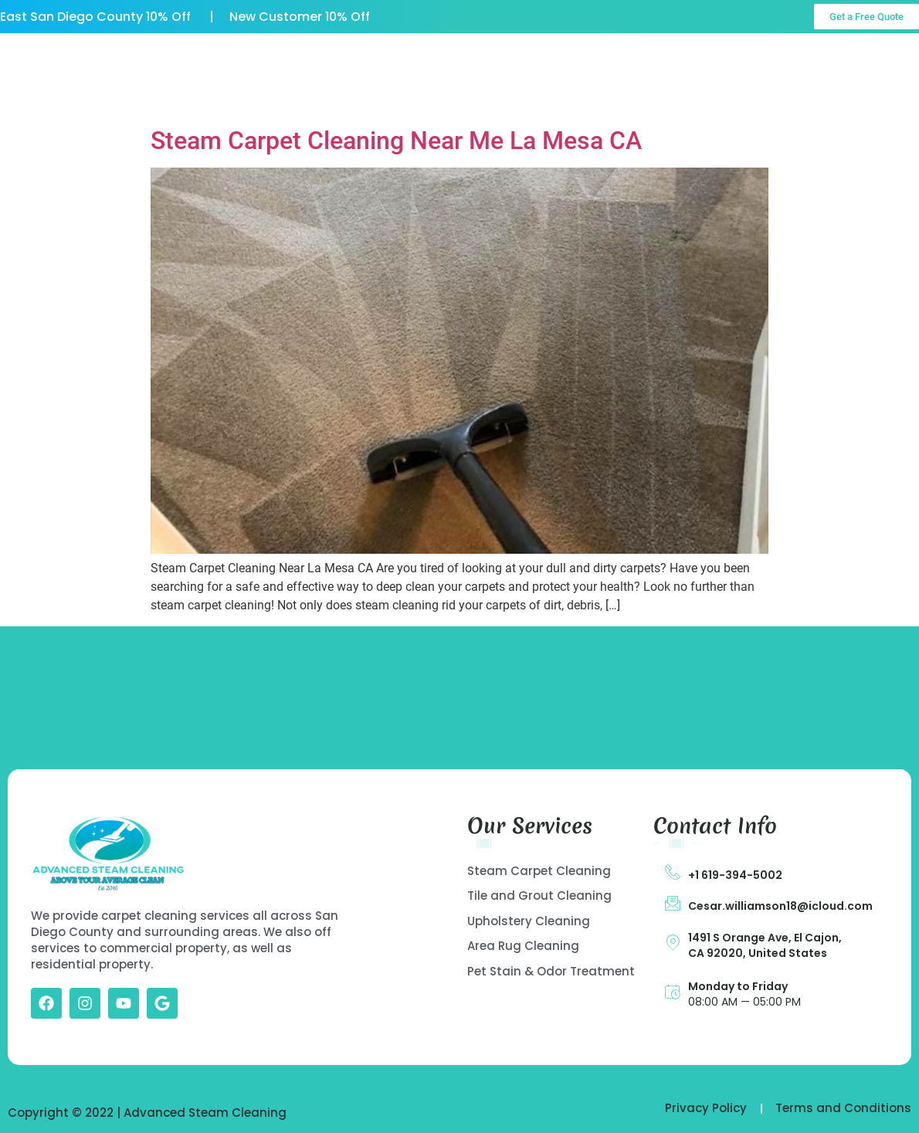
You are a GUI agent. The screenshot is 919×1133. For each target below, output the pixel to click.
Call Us (867, 62)
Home (217, 58)
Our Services (426, 58)
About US (312, 58)
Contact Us (385, 94)
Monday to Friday (738, 986)
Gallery (533, 58)
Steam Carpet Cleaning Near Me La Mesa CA (396, 140)
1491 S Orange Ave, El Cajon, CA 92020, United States (765, 945)
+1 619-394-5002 (735, 875)
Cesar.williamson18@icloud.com (780, 906)
